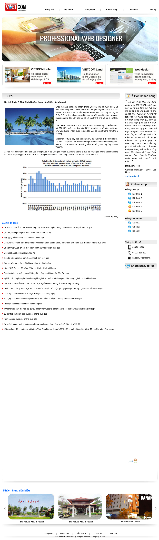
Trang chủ (49, 10)
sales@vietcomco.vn (141, 258)
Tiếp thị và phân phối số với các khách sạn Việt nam (26, 258)
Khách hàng (112, 10)
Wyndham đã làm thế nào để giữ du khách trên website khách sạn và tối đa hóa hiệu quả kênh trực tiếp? (49, 309)
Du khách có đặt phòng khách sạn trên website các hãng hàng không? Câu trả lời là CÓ (41, 324)
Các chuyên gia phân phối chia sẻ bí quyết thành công (27, 263)
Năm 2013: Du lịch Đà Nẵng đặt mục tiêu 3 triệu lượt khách (29, 268)
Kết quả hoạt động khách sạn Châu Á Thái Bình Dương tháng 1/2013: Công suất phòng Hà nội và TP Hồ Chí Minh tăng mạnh (58, 329)
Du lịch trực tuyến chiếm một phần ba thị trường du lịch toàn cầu (31, 248)
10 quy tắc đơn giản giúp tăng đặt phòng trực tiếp (25, 314)
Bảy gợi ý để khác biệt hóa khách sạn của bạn (23, 238)
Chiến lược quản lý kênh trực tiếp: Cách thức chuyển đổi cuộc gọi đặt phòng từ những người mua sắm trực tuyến (53, 288)
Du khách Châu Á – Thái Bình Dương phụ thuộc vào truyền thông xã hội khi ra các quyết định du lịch (47, 227)
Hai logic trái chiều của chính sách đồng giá (22, 304)
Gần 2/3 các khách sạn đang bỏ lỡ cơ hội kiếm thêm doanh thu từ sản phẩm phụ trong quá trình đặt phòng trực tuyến (55, 243)
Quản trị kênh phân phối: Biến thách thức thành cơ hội (27, 232)
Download (133, 10)
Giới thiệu (68, 10)
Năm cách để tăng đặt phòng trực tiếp (20, 319)
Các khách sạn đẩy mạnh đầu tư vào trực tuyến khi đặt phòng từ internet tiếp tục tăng (41, 283)
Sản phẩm (90, 10)
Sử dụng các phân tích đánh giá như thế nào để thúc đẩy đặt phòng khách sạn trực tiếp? (42, 299)
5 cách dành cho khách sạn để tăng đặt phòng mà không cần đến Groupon (36, 273)
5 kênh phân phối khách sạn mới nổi (19, 253)
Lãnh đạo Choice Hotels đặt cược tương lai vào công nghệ (29, 293)
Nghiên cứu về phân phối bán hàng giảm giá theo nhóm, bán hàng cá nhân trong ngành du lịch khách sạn (49, 278)
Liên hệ (113, 533)
